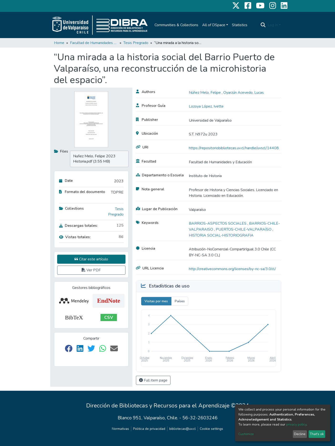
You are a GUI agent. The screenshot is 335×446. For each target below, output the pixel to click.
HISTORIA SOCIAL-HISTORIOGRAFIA (221, 235)
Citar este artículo (91, 259)
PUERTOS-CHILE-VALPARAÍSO (244, 229)
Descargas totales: (78, 225)
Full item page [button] (153, 380)
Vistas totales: (75, 237)
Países (180, 301)
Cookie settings (211, 428)
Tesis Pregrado (135, 42)
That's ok (317, 434)
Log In (273, 25)
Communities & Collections (176, 25)
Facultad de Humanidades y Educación (94, 42)
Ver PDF (91, 270)
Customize (246, 434)
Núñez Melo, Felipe (205, 92)
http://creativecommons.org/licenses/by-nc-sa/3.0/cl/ (232, 269)
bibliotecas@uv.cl (182, 428)
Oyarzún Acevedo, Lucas (243, 92)
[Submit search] (263, 25)
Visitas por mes (156, 301)
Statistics (239, 25)
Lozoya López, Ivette (206, 106)
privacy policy (296, 424)
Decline (299, 434)
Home (59, 42)
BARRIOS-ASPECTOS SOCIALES (218, 223)
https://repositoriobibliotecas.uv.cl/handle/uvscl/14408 (234, 148)
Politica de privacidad (149, 428)
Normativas (120, 428)
